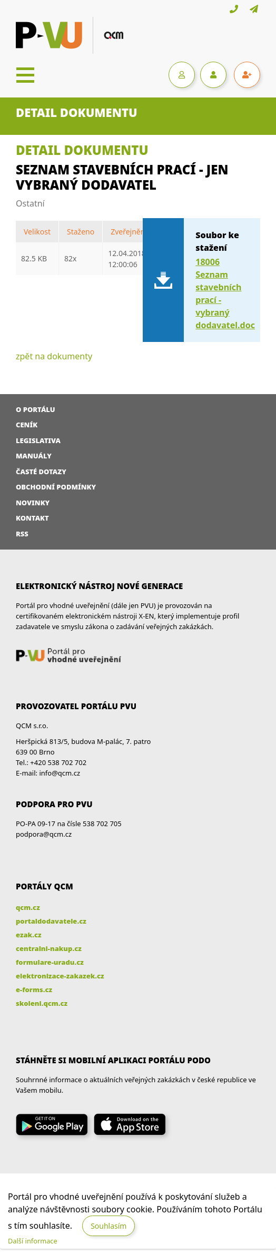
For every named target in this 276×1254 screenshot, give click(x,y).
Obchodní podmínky (56, 487)
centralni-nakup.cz (49, 948)
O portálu (35, 409)
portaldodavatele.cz (51, 921)
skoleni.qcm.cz (41, 1003)
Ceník (26, 424)
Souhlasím (108, 1226)
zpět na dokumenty (54, 356)
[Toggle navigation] (25, 75)
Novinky (33, 502)
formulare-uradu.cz (50, 962)
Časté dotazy (41, 471)
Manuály (34, 456)
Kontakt (32, 518)
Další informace (32, 1241)
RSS (22, 533)
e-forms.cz (34, 989)
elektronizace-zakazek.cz (60, 976)
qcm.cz (28, 907)
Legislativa (38, 440)
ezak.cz (29, 934)
